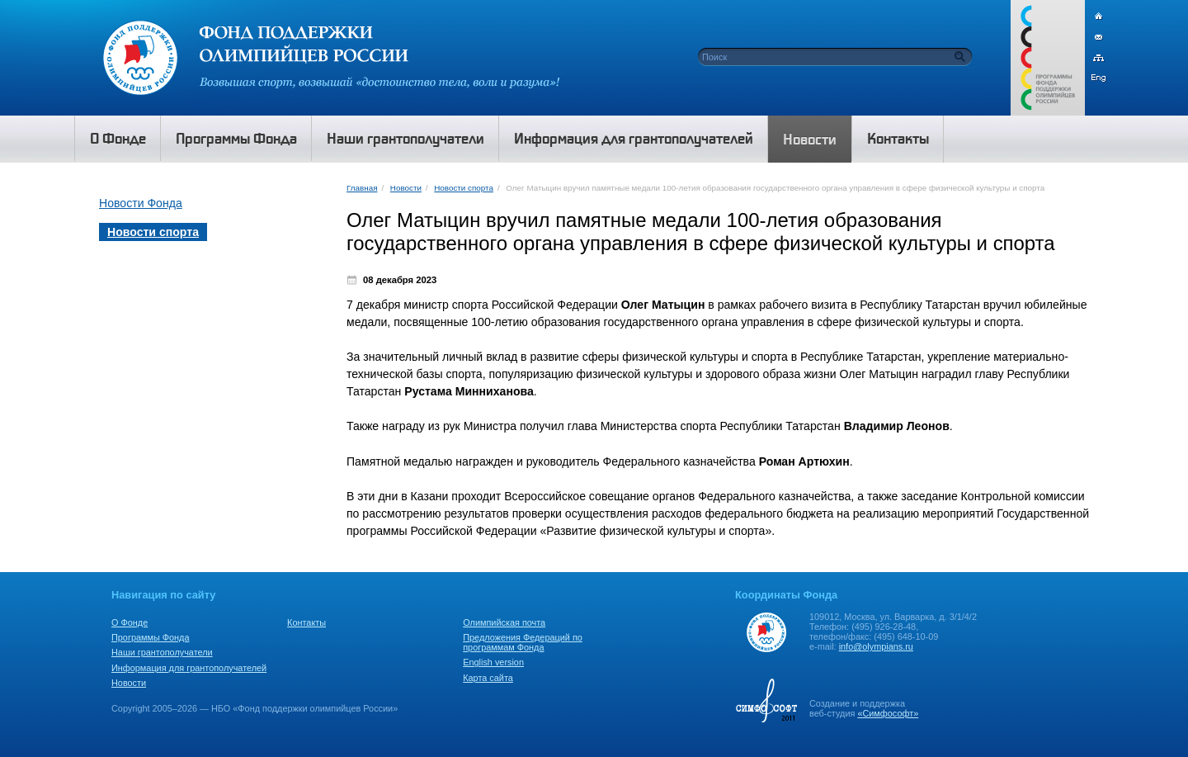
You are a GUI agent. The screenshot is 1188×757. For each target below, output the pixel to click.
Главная (361, 187)
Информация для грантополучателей (188, 668)
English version (493, 662)
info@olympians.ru (876, 646)
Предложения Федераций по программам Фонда (522, 642)
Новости (406, 187)
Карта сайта (488, 678)
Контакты (306, 622)
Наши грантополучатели (162, 652)
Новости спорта (463, 187)
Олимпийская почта (504, 622)
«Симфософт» (887, 713)
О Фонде (129, 622)
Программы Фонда (150, 637)
